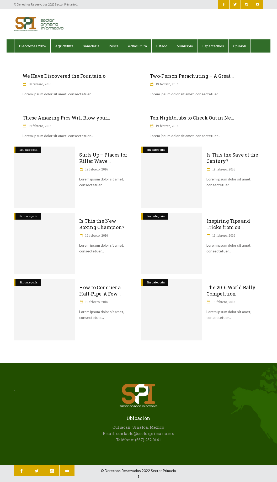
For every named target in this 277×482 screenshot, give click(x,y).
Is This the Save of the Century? (232, 158)
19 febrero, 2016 (39, 84)
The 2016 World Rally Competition (230, 290)
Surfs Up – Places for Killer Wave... (103, 158)
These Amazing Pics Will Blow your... (66, 118)
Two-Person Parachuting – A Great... (192, 76)
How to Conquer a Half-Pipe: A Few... (100, 290)
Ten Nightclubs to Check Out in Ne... (192, 118)
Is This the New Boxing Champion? (101, 224)
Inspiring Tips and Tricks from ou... (228, 224)
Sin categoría (28, 150)
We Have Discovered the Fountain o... (66, 76)
